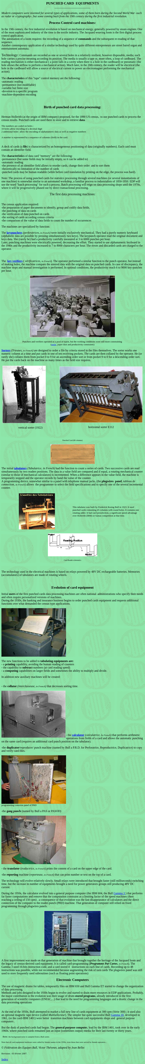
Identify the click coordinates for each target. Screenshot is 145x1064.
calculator (78, 734)
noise (53, 344)
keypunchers (14, 232)
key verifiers (15, 261)
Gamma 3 (120, 893)
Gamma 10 (117, 1014)
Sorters (5, 350)
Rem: (5, 1036)
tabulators (20, 468)
